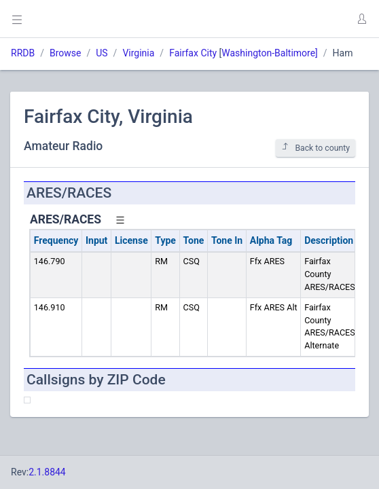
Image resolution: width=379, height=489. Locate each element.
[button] (361, 19)
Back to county (315, 148)
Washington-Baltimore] (269, 53)
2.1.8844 (47, 472)
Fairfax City (193, 53)
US (101, 53)
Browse (65, 53)
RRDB (23, 53)
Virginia (138, 53)
